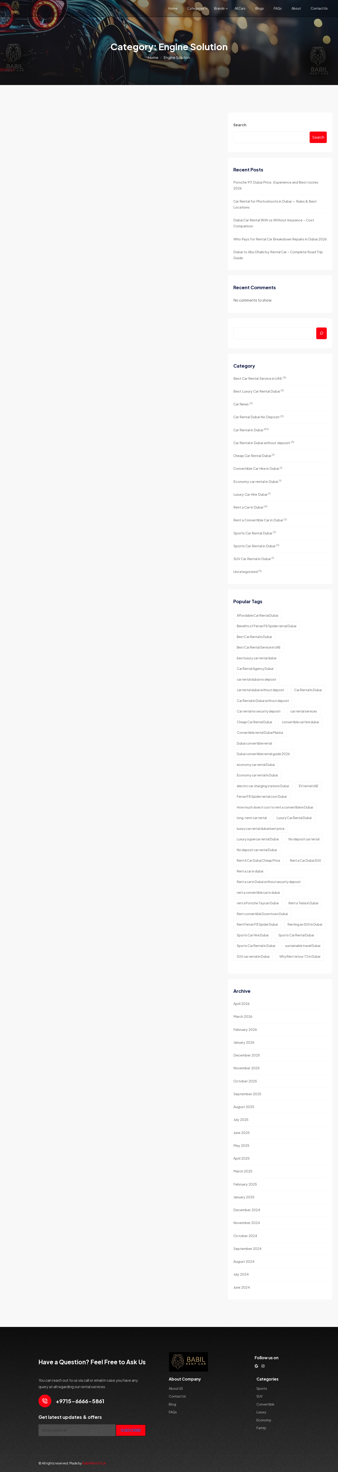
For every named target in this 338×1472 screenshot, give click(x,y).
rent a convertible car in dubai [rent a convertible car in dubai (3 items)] (258, 892)
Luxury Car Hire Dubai (252, 494)
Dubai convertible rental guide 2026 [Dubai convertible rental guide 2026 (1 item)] (263, 754)
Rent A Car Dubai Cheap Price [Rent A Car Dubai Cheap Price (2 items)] (258, 860)
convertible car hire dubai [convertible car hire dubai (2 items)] (300, 722)
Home (172, 8)
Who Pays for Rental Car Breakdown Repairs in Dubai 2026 (280, 239)
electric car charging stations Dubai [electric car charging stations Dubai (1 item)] (263, 786)
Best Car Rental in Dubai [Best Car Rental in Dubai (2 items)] (254, 637)
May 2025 (241, 1145)
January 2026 (243, 1042)
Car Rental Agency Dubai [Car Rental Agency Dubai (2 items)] (255, 668)
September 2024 (247, 1248)
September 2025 (247, 1094)
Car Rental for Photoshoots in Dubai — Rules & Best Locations (275, 204)
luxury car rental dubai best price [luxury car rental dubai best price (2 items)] (260, 828)
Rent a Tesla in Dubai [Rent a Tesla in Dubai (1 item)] (303, 903)
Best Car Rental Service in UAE (259, 378)
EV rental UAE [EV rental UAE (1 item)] (308, 786)
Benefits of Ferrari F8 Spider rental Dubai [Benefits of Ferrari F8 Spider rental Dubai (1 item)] (266, 626)
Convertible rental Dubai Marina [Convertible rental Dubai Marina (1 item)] (260, 732)
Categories (195, 8)
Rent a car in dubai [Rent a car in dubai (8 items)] (250, 871)
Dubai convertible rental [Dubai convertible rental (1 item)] (254, 743)
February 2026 (245, 1029)
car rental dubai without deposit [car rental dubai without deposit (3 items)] (260, 690)
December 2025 (246, 1055)
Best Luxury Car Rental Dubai (258, 390)
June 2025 (241, 1132)
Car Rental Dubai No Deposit (258, 416)
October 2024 (245, 1235)
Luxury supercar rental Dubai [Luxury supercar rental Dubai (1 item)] (258, 839)
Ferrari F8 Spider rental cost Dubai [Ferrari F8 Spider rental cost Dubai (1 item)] (262, 796)
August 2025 (243, 1106)
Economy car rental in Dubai (257, 481)
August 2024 (243, 1261)
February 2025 (245, 1184)
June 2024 (241, 1287)
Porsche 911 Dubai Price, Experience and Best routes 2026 (275, 185)
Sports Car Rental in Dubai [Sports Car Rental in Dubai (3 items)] (256, 946)
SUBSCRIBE (131, 1430)
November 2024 (246, 1222)
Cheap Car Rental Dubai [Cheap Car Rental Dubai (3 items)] (254, 722)
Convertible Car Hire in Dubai (257, 468)
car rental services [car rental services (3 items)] (303, 711)
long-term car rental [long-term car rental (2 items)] (252, 818)
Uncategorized (247, 571)
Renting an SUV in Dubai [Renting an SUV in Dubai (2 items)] (305, 924)
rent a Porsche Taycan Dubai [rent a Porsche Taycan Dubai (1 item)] (258, 903)
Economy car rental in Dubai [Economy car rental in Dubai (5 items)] (257, 775)
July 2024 (241, 1274)
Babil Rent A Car (94, 1463)
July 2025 (240, 1119)
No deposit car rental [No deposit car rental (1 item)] (304, 839)
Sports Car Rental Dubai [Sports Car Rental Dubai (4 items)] (296, 935)
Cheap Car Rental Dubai (254, 455)
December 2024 (246, 1210)
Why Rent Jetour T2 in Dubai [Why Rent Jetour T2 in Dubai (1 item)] (299, 956)
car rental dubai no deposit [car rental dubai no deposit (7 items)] (256, 679)
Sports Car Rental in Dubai (256, 545)
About (296, 8)
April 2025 (241, 1158)
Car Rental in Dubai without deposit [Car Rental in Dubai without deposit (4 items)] (263, 701)
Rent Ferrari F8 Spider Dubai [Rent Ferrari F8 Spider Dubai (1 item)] (257, 924)
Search (239, 124)
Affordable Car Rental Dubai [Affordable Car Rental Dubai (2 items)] (257, 615)
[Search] (321, 333)
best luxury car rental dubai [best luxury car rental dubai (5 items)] (256, 658)
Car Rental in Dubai (251, 429)
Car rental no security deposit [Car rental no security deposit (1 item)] (259, 711)
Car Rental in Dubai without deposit (263, 442)
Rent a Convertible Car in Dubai (260, 519)
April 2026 (241, 1003)
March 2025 (242, 1171)
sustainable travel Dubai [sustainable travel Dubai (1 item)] (302, 946)
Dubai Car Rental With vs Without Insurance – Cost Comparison (273, 223)
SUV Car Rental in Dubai (253, 558)
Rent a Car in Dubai (250, 506)
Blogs (259, 8)
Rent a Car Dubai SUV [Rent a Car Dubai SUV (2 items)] (305, 860)
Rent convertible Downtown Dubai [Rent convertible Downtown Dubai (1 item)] (262, 914)
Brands (219, 8)
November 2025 (246, 1068)
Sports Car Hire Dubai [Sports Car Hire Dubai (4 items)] (253, 935)
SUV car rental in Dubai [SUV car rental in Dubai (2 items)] (253, 956)
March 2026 (242, 1016)
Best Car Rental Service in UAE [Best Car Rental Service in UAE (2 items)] (259, 647)
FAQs (278, 8)
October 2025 (245, 1081)
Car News (243, 403)
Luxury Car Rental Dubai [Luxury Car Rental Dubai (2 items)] (294, 818)
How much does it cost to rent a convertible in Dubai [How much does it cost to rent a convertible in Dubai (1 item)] (275, 807)
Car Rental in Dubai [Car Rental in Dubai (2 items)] (308, 690)
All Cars (239, 8)
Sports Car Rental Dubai (254, 532)
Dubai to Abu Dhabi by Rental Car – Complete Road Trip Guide (278, 255)
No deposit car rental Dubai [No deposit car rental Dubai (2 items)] (257, 850)
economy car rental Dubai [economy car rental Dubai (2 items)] (256, 764)
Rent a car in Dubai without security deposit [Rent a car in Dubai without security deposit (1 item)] (269, 882)
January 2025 (243, 1197)
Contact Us (319, 8)
